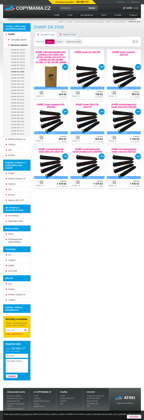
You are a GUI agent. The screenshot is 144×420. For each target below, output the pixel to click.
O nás (70, 15)
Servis (103, 15)
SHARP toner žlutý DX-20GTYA (87, 105)
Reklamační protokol (15, 409)
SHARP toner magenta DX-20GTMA (51, 105)
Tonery (36, 404)
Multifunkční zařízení (42, 401)
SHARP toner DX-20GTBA (87, 51)
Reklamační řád (13, 401)
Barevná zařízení (119, 22)
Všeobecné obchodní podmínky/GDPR (95, 397)
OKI (61, 404)
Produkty (68, 22)
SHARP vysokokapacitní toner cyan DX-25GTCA (123, 150)
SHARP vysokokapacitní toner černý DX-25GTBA (123, 105)
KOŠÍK (129, 8)
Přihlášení (120, 2)
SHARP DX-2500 (134, 22)
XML (88, 406)
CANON (63, 401)
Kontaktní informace (15, 398)
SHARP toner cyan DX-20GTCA (123, 53)
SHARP (108, 22)
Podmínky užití (92, 403)
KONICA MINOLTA (67, 398)
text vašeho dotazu (16, 366)
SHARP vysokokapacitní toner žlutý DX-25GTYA (51, 150)
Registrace (134, 2)
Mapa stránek (92, 401)
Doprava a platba (14, 396)
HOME (56, 15)
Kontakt (118, 15)
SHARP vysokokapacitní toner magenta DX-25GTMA (87, 150)
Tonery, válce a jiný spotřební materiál (89, 22)
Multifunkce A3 (39, 406)
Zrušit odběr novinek (14, 334)
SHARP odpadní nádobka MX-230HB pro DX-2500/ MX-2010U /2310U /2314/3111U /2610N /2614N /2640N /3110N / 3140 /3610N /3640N (50, 56)
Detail (38, 96)
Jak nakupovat (87, 15)
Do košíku (41, 92)
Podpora (133, 15)
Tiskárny (37, 398)
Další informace (133, 414)
